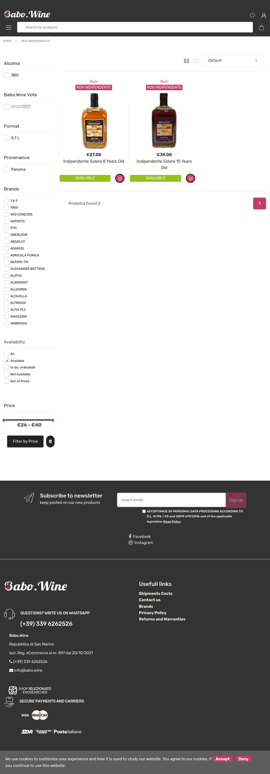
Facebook (140, 536)
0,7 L (15, 138)
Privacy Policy (152, 612)
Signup (236, 500)
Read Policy (172, 521)
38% (15, 75)
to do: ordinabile (22, 367)
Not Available (20, 374)
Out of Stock (20, 381)
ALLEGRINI (18, 289)
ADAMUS (17, 248)
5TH (13, 228)
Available (17, 361)
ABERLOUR (18, 235)
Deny (244, 759)
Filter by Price (25, 441)
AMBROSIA (18, 323)
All (12, 354)
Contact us (150, 600)
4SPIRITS (17, 221)
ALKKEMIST (19, 282)
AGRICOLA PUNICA (24, 255)
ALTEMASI (18, 303)
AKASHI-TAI (19, 262)
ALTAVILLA (18, 296)
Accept (222, 759)
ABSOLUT (17, 241)
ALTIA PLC (18, 310)
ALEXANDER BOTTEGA (27, 269)
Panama (18, 169)
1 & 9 (14, 201)
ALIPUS (16, 276)
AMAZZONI (18, 316)
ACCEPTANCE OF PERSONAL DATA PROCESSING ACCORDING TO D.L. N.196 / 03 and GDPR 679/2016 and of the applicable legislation (195, 516)
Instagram (141, 542)
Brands (146, 606)
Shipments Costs (155, 593)
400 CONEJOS (21, 214)
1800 (14, 207)
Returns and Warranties (162, 619)
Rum (94, 81)
